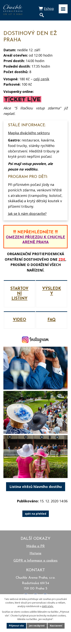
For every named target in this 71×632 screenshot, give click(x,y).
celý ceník (41, 79)
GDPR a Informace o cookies (35, 561)
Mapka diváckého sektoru (29, 133)
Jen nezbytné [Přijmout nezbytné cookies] (37, 625)
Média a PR (35, 546)
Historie (35, 553)
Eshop (49, 8)
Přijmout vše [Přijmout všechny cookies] (16, 625)
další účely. (48, 606)
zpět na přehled (35, 513)
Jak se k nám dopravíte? (27, 213)
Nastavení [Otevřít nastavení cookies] (56, 625)
